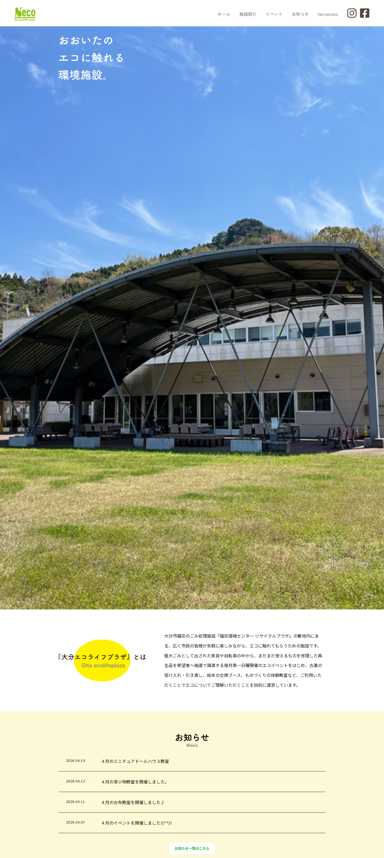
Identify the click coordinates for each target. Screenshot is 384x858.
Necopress (328, 14)
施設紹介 (248, 14)
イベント (274, 14)
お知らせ (300, 14)
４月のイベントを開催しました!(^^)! (136, 823)
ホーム (224, 14)
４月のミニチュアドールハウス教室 (135, 761)
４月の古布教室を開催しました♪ (133, 802)
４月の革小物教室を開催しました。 (135, 781)
